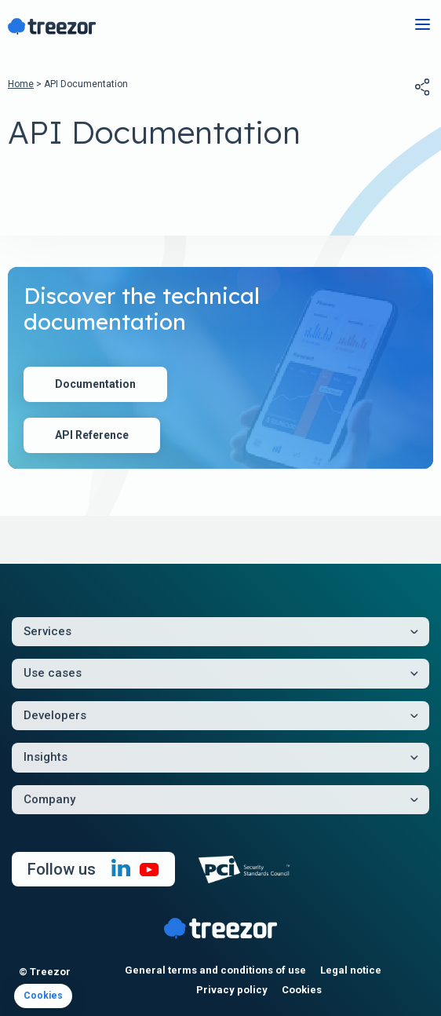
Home (21, 84)
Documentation (95, 384)
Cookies (302, 990)
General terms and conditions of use (215, 970)
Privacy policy (232, 990)
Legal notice (350, 970)
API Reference (92, 435)
